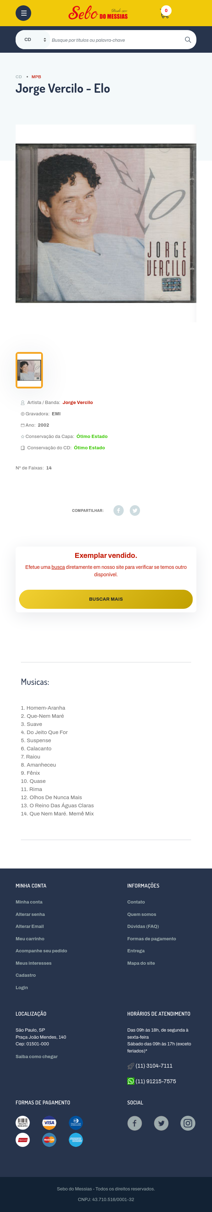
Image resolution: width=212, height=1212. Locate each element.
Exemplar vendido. (106, 555)
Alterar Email (30, 926)
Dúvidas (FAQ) (143, 926)
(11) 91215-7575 (151, 1081)
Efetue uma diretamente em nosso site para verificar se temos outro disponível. (106, 571)
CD (19, 77)
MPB (36, 77)
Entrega (136, 950)
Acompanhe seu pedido (41, 950)
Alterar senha (30, 914)
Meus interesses (34, 963)
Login (22, 987)
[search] (117, 39)
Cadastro (26, 975)
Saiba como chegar (37, 1056)
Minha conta (29, 902)
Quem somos (141, 914)
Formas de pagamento (151, 938)
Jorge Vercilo (77, 402)
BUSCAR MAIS (106, 599)
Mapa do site (141, 963)
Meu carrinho (30, 938)
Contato (136, 902)
